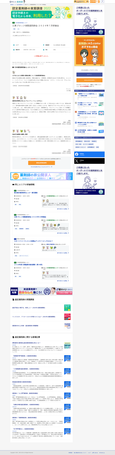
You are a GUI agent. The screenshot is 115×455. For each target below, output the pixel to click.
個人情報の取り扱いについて (80, 452)
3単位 (20, 204)
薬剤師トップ (13, 4)
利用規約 (70, 452)
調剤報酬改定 (79, 141)
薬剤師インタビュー (81, 147)
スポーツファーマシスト (23, 255)
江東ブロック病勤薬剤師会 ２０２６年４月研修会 (30, 217)
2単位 (16, 255)
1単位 (16, 228)
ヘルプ (89, 452)
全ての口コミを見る (63, 209)
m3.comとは (102, 452)
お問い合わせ (95, 452)
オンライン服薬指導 (88, 144)
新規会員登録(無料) (41, 162)
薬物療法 (94, 141)
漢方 (16, 204)
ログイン (102, 1)
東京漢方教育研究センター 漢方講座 (25, 193)
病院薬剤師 (21, 228)
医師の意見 (87, 141)
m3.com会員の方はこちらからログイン (41, 166)
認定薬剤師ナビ (20, 4)
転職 (97, 147)
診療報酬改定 (91, 147)
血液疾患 (27, 228)
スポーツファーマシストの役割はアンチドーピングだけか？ (33, 241)
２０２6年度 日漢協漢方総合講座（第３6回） (28, 264)
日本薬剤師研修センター (21, 22)
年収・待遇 (78, 144)
